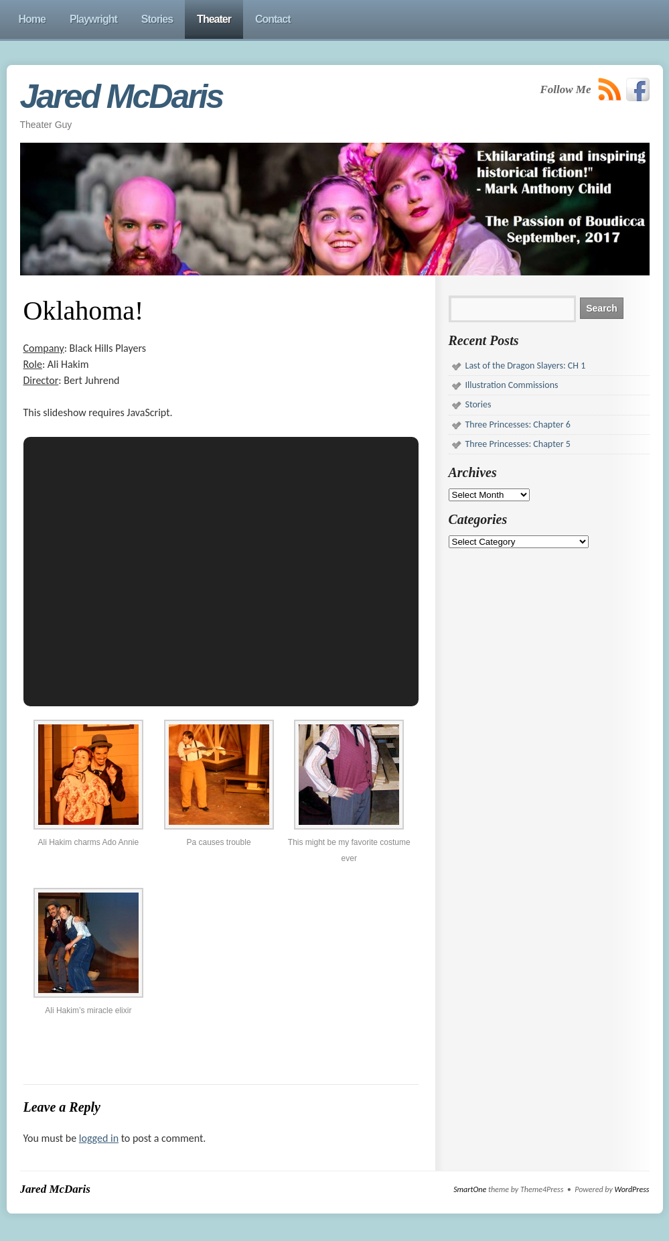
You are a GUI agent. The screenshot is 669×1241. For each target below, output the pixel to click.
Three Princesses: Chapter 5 (518, 444)
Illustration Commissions (512, 385)
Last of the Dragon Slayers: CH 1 (525, 365)
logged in (99, 1138)
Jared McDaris (121, 96)
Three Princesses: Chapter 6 (518, 424)
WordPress (631, 1189)
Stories (478, 404)
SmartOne (469, 1189)
